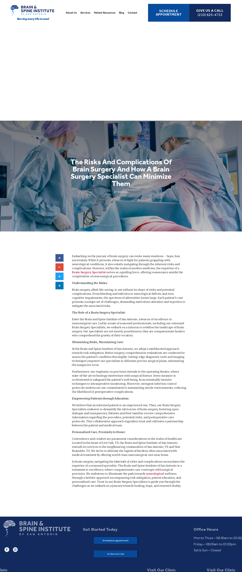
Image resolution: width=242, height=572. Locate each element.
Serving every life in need (33, 19)
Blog (121, 12)
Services (85, 12)
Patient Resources (104, 12)
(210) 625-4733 (210, 15)
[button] (118, 476)
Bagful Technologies (159, 566)
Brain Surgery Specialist (89, 207)
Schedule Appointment (169, 12)
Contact (132, 12)
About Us (71, 12)
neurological (155, 408)
